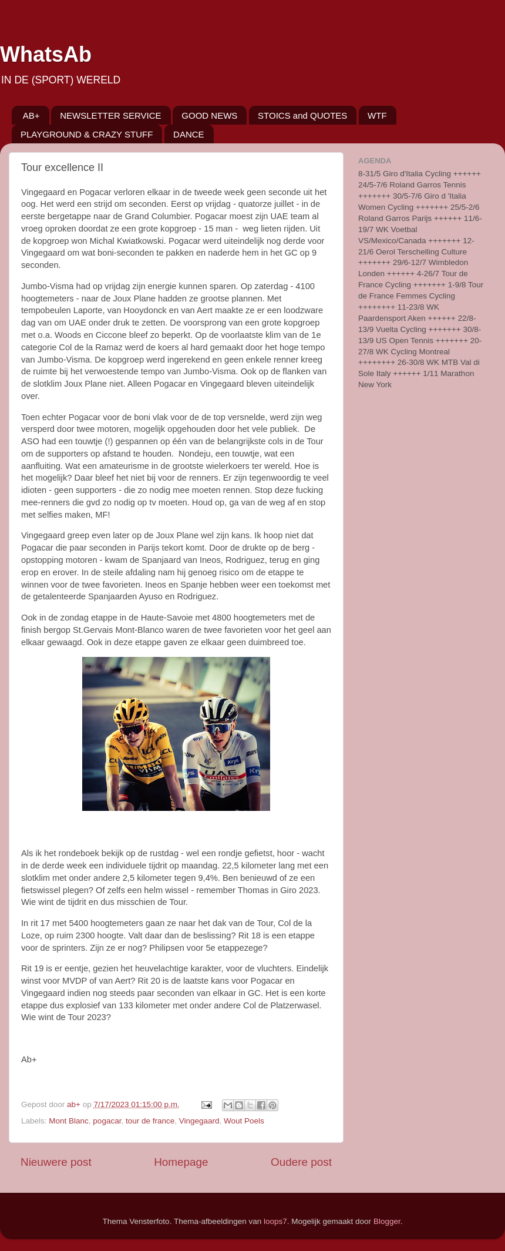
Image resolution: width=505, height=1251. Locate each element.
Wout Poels (244, 1120)
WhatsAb (46, 54)
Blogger (386, 1221)
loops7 (275, 1221)
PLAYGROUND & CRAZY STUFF (87, 134)
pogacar (107, 1120)
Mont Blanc (69, 1120)
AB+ (31, 115)
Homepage (181, 1162)
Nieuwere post (56, 1162)
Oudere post (301, 1162)
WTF (377, 115)
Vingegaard (199, 1120)
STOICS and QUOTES (302, 115)
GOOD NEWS (209, 115)
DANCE (188, 134)
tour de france (150, 1120)
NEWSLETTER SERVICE (110, 115)
